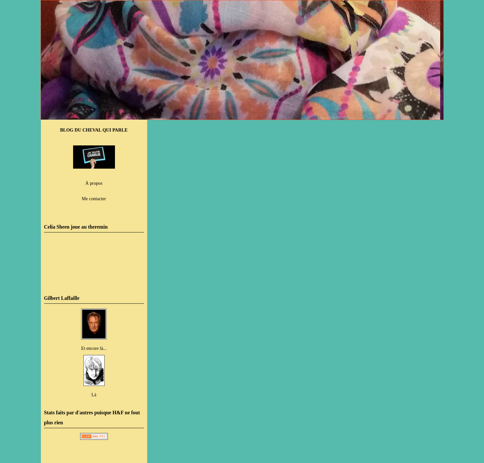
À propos (93, 183)
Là (93, 394)
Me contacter (94, 198)
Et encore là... (94, 348)
